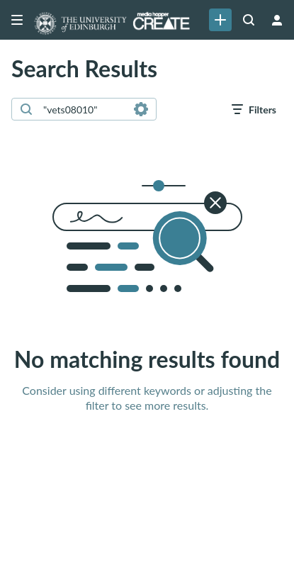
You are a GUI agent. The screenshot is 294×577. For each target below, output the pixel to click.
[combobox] (83, 109)
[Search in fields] (141, 109)
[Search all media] (248, 20)
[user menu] (277, 20)
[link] (220, 20)
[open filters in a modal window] (254, 109)
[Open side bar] (17, 20)
